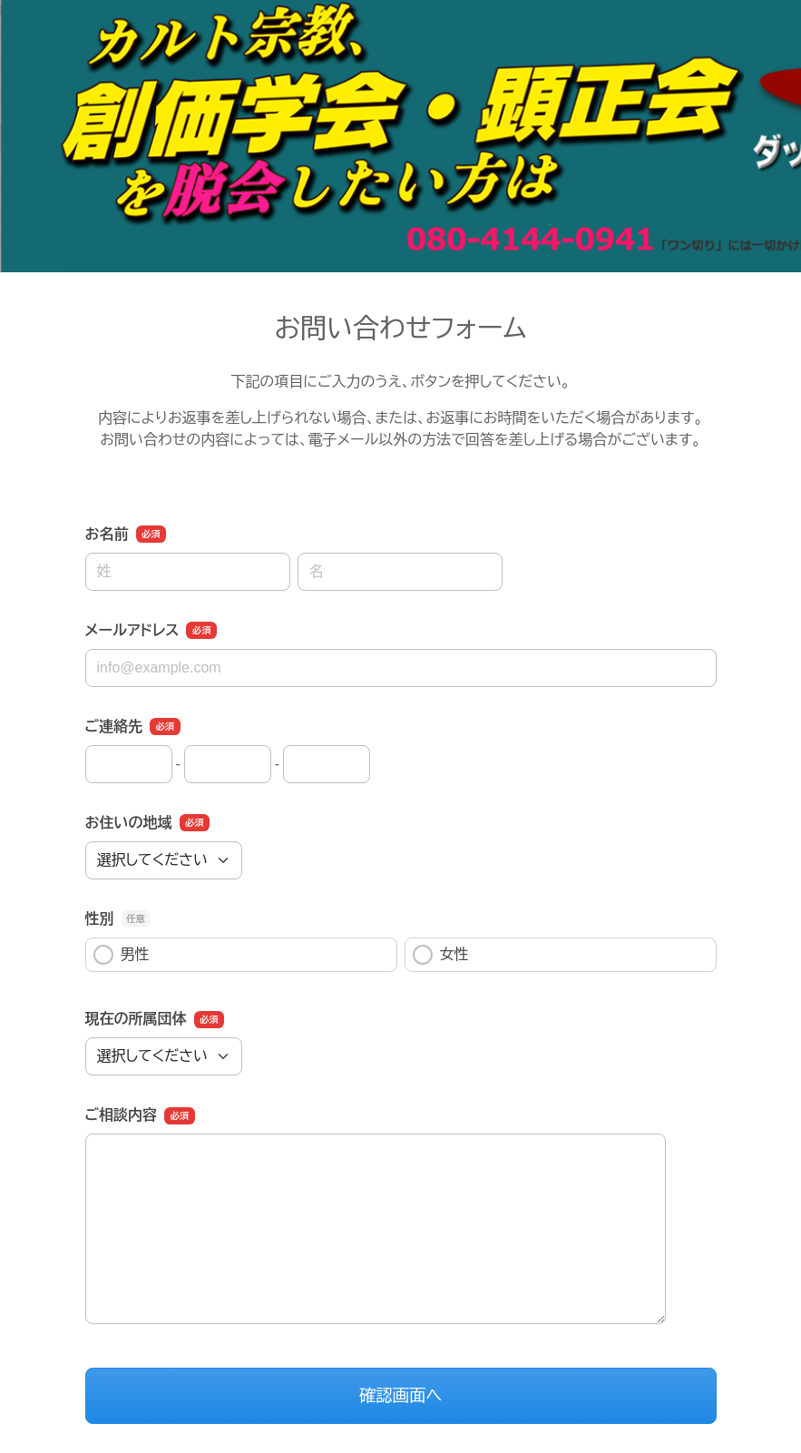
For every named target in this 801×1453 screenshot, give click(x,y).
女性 (441, 955)
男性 (121, 955)
